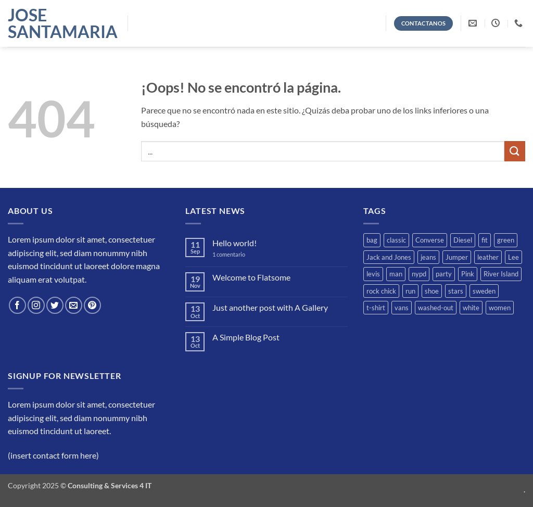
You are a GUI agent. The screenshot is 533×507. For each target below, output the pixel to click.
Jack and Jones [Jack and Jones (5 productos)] (388, 257)
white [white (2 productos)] (471, 307)
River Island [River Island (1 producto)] (501, 274)
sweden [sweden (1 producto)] (484, 291)
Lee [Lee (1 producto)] (513, 257)
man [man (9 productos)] (395, 274)
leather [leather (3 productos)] (488, 257)
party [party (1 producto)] (444, 274)
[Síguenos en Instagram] (36, 305)
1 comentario (236, 254)
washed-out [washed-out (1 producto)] (435, 307)
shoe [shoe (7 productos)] (432, 291)
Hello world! (234, 243)
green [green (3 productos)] (505, 240)
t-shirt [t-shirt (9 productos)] (375, 307)
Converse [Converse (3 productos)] (429, 240)
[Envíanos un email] (73, 305)
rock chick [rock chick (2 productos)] (381, 291)
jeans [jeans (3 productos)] (428, 257)
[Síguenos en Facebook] (17, 305)
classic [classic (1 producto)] (396, 240)
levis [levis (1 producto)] (373, 274)
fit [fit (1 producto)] (484, 240)
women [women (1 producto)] (500, 307)
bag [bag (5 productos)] (371, 240)
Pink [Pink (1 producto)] (467, 274)
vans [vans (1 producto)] (402, 307)
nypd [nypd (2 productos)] (419, 274)
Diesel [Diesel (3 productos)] (462, 240)
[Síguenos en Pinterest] (92, 305)
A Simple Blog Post (246, 337)
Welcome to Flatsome (251, 277)
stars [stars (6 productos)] (455, 291)
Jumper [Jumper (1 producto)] (457, 257)
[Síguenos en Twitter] (55, 305)
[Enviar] (514, 151)
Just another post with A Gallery (270, 307)
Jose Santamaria (60, 23)
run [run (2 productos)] (410, 291)
